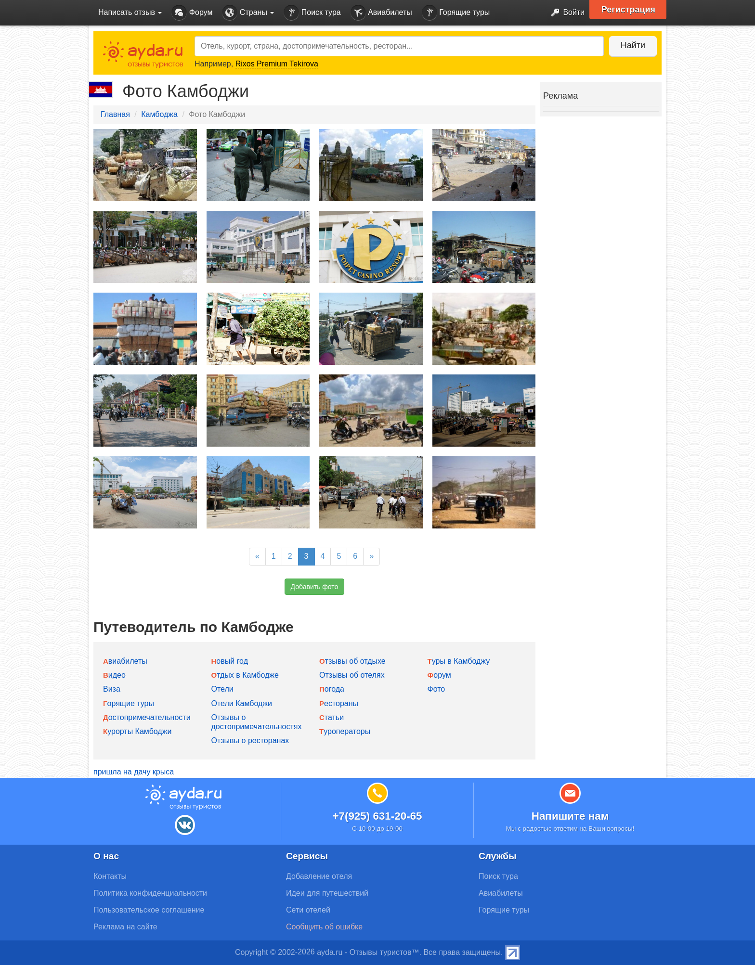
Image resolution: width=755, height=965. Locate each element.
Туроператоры (344, 731)
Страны (248, 13)
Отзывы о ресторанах (250, 740)
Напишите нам (570, 816)
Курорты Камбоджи (137, 731)
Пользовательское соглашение (148, 910)
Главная (115, 114)
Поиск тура (312, 13)
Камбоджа (159, 114)
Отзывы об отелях (352, 675)
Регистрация (628, 9)
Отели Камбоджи (241, 703)
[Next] (371, 557)
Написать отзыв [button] (130, 12)
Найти (632, 45)
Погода (331, 689)
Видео (114, 675)
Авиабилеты (381, 13)
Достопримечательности (147, 717)
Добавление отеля (319, 876)
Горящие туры (456, 13)
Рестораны (338, 703)
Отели (222, 689)
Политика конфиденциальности (150, 893)
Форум (191, 13)
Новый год (229, 661)
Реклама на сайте (125, 927)
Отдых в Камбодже (245, 675)
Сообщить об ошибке (324, 927)
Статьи (331, 717)
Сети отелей (308, 910)
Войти (565, 13)
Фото (436, 689)
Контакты (110, 876)
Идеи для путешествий (327, 893)
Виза (111, 689)
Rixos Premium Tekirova (276, 64)
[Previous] (257, 557)
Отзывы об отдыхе (352, 661)
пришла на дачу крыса (133, 772)
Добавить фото (314, 587)
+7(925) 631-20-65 (377, 816)
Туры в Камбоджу (459, 661)
